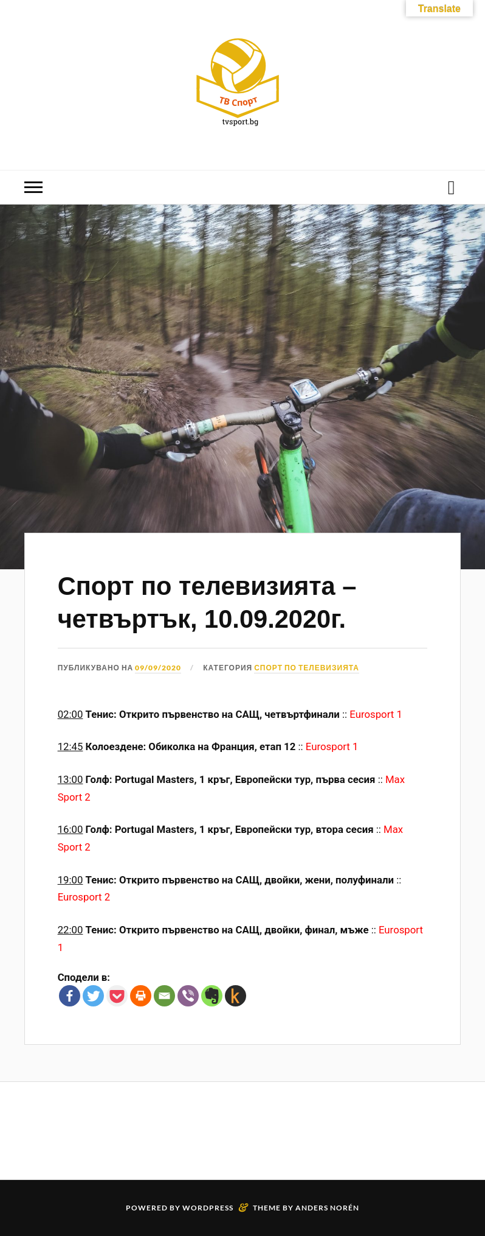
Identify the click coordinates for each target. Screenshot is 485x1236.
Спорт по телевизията (306, 667)
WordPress (207, 1207)
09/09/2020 (158, 667)
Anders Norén (327, 1207)
